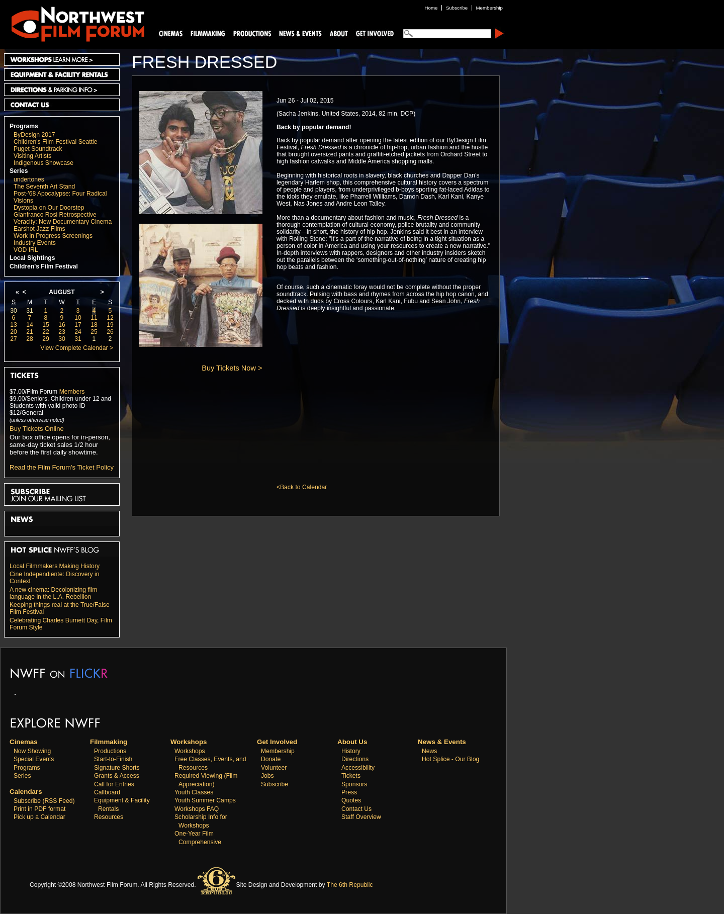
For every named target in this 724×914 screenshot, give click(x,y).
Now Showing (32, 751)
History (350, 751)
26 (110, 331)
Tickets (350, 775)
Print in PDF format (39, 808)
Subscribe (274, 784)
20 (13, 331)
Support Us (373, 33)
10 (77, 317)
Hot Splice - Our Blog (450, 759)
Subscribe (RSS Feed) (44, 800)
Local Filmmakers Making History (55, 566)
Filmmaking (206, 33)
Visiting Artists (32, 155)
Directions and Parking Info (62, 90)
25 (94, 331)
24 (77, 331)
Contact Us (62, 105)
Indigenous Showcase (43, 162)
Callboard (107, 792)
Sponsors (354, 784)
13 (13, 324)
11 (94, 317)
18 (94, 324)
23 (61, 331)
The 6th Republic (350, 884)
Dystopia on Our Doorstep (49, 207)
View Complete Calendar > (76, 347)
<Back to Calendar (302, 487)
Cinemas (171, 33)
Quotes (351, 800)
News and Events (301, 33)
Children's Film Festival (44, 266)
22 (45, 331)
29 (45, 338)
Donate (271, 759)
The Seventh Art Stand (44, 186)
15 (45, 324)
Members (72, 391)
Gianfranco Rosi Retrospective (55, 214)
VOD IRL (26, 249)
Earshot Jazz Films (39, 228)
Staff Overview (361, 816)
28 (29, 338)
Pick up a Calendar (39, 816)
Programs (24, 126)
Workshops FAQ (196, 808)
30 (13, 310)
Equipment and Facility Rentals (62, 74)
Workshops (189, 751)
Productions (110, 751)
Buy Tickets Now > (232, 368)
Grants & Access (116, 775)
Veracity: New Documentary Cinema (63, 221)
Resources (108, 816)
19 (110, 324)
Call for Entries (114, 784)
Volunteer (274, 767)
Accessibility (358, 767)
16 (61, 324)
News (429, 751)
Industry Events (35, 242)
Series (19, 170)
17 (77, 324)
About (338, 33)
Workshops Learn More (62, 59)
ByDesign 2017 (34, 134)
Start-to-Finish (113, 759)
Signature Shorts (117, 767)
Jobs (267, 775)
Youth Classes (193, 792)
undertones (29, 179)
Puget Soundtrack (38, 148)
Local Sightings (32, 257)
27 (13, 338)
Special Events (34, 759)
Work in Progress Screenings (53, 235)
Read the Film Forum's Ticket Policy (62, 467)
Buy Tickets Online (37, 428)
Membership (278, 751)
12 (110, 317)
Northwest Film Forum (73, 23)
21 (29, 331)
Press (349, 792)
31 (29, 310)
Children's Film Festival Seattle (55, 141)
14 (29, 324)
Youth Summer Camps (205, 800)
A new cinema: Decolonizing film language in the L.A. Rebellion (53, 593)
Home (431, 8)
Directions (355, 759)
